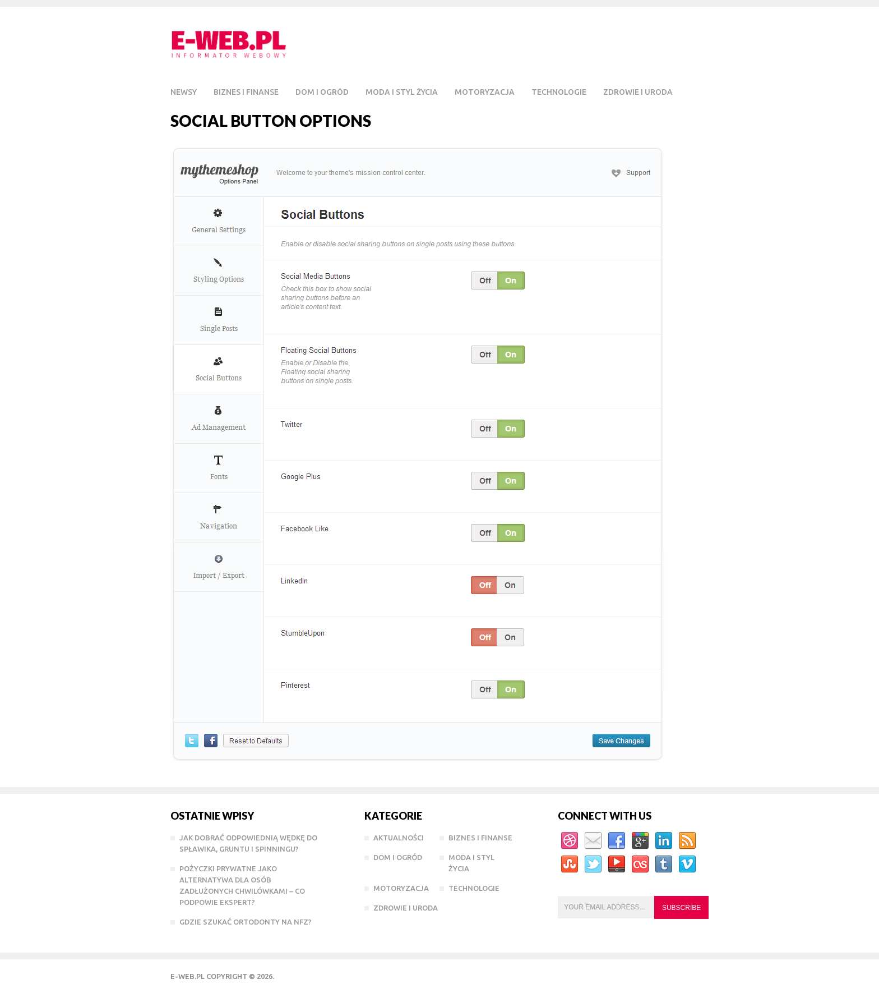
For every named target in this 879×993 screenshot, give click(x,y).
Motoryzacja (485, 92)
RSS (687, 841)
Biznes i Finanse (246, 92)
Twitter (593, 865)
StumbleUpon (570, 865)
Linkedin (664, 841)
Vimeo (687, 865)
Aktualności (398, 838)
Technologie (558, 92)
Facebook (617, 841)
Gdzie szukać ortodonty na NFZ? (245, 922)
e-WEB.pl (187, 976)
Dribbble (570, 841)
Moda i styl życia (402, 92)
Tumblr (664, 865)
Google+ (640, 841)
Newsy (183, 92)
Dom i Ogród (322, 92)
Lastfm (640, 865)
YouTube (617, 865)
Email (593, 841)
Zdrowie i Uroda (638, 92)
